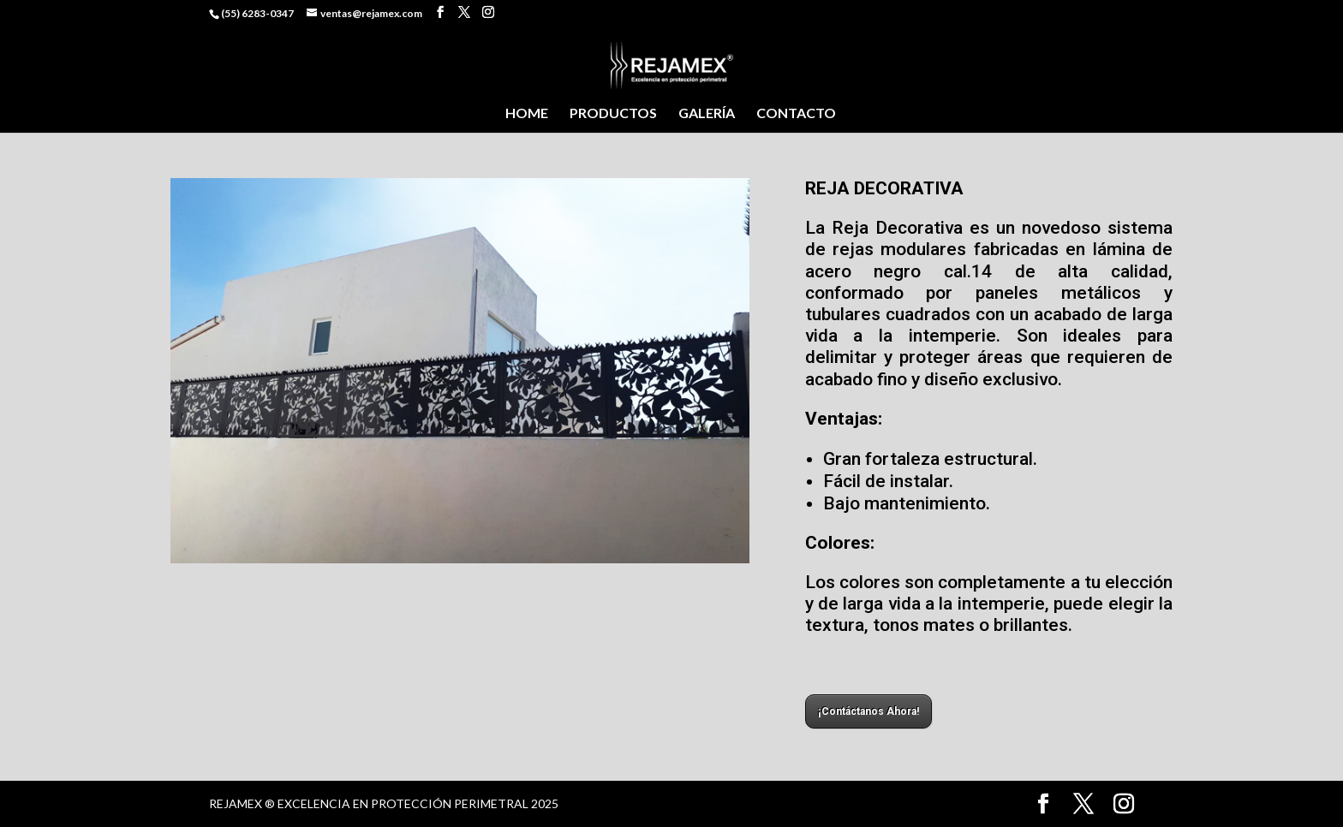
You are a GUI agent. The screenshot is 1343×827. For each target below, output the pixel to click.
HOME (526, 114)
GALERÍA (706, 114)
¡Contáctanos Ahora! (868, 711)
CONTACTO (796, 114)
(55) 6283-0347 (257, 13)
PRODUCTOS (613, 114)
